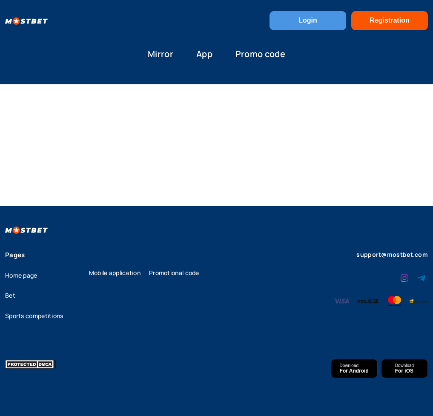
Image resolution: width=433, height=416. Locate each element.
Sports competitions (34, 316)
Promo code (260, 54)
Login (307, 20)
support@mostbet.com (392, 254)
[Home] (26, 20)
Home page (21, 275)
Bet (10, 295)
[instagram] (404, 277)
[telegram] (421, 277)
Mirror (160, 54)
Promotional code (174, 273)
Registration (389, 20)
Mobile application (115, 273)
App (204, 54)
